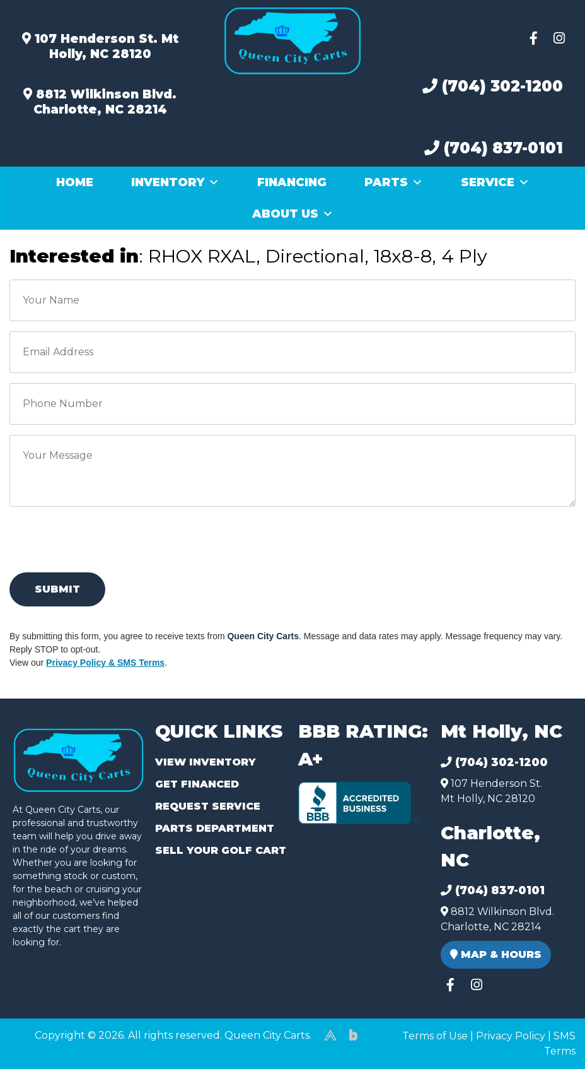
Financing (292, 182)
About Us (292, 214)
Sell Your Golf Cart (220, 850)
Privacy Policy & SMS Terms (105, 663)
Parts (393, 182)
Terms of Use (435, 1036)
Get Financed (197, 784)
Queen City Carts (263, 636)
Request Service (207, 806)
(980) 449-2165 (44, 1045)
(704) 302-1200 (492, 86)
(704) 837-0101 (493, 148)
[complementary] (547, 1031)
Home (74, 182)
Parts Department (214, 828)
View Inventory (205, 762)
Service (495, 182)
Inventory (175, 182)
